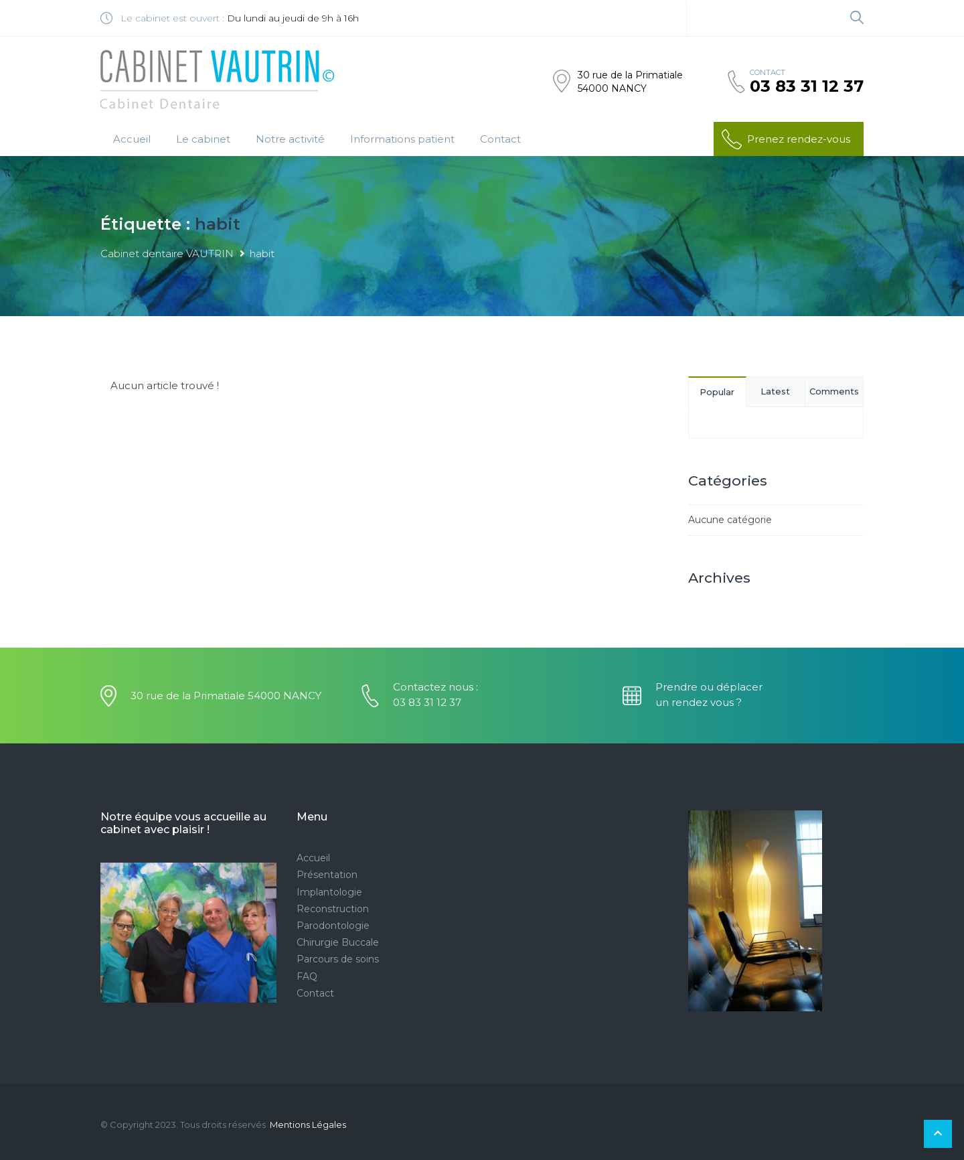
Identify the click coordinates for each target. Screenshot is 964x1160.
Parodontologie (333, 926)
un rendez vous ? (698, 702)
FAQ (307, 976)
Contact (500, 139)
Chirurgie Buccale (338, 942)
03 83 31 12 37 (807, 86)
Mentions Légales (308, 1124)
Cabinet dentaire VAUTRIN (167, 253)
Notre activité (290, 139)
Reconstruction (333, 909)
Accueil (132, 139)
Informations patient (402, 139)
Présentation (327, 875)
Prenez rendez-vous (785, 139)
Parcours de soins (338, 959)
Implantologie (329, 892)
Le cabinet (203, 139)
